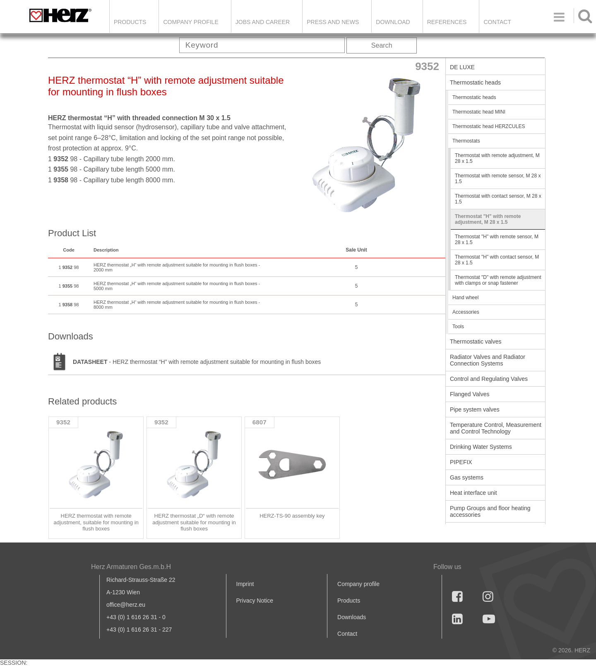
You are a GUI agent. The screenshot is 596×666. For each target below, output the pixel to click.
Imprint (245, 584)
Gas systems (466, 477)
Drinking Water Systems (481, 446)
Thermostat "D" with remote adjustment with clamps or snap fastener (498, 280)
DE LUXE (462, 67)
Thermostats (466, 141)
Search (381, 45)
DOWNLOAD (393, 22)
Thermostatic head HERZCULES (488, 126)
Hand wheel (465, 297)
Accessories (465, 312)
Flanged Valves (469, 394)
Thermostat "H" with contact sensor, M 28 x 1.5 (497, 260)
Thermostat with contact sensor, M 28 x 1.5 (498, 199)
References (447, 22)
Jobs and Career (263, 22)
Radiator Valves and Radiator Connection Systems (487, 360)
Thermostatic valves (475, 341)
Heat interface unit (473, 492)
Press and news (333, 22)
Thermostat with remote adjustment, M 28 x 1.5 (497, 158)
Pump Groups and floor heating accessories (490, 511)
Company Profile (190, 22)
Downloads (351, 617)
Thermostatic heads (475, 82)
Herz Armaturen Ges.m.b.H (131, 566)
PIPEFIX (461, 462)
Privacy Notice (254, 600)
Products (130, 22)
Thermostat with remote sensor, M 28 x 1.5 (498, 178)
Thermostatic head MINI (478, 112)
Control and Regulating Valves (489, 378)
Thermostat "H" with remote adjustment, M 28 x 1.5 (488, 219)
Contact (497, 22)
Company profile (358, 584)
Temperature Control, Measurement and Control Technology (495, 428)
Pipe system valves (475, 409)
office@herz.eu (125, 604)
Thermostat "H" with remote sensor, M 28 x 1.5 (496, 239)
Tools (458, 326)
